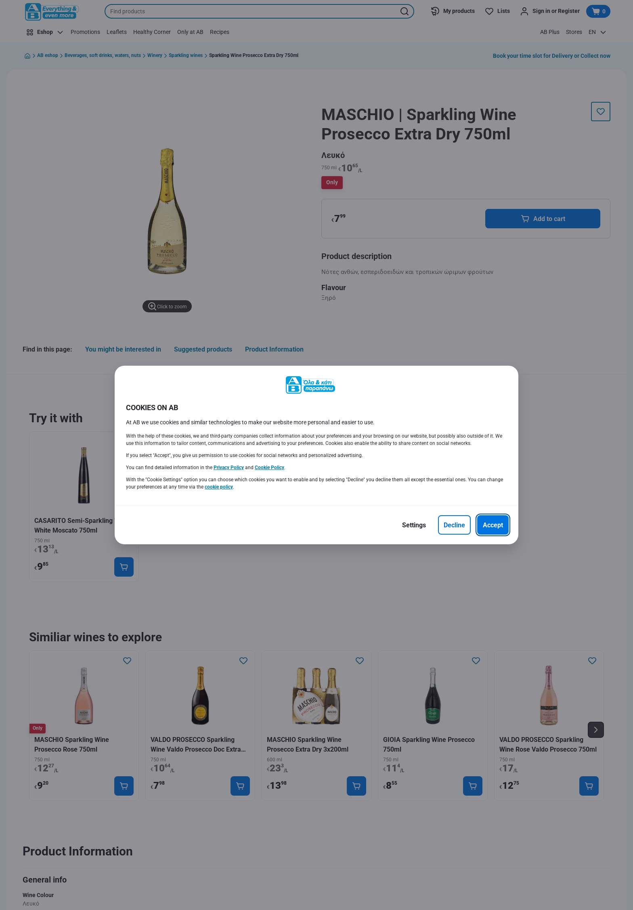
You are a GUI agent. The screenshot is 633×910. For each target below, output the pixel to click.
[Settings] (414, 525)
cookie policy (219, 487)
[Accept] (493, 525)
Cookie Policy (269, 467)
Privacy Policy (229, 467)
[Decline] (454, 525)
